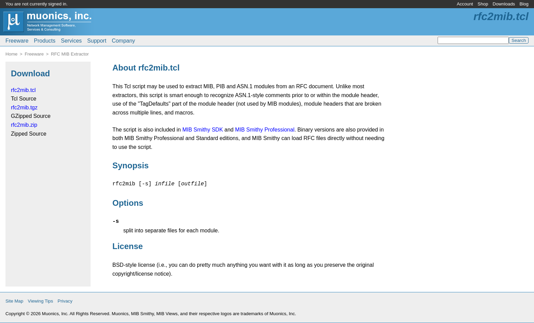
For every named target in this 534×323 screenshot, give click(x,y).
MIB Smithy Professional (264, 130)
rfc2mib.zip (24, 125)
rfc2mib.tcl (23, 90)
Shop (482, 3)
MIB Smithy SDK (202, 130)
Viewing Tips (40, 301)
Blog (524, 3)
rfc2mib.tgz (24, 107)
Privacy (65, 301)
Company (123, 41)
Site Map (14, 301)
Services (71, 41)
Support (96, 41)
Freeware (17, 41)
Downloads (504, 3)
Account (465, 3)
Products (45, 41)
